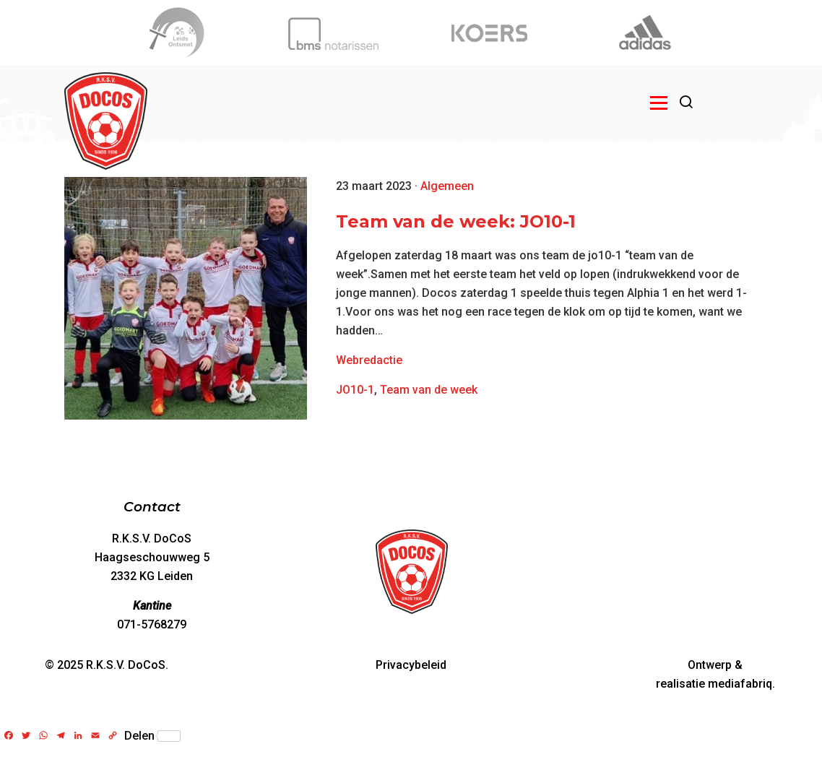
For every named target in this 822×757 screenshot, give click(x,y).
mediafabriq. (741, 684)
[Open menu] (658, 102)
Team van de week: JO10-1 (456, 221)
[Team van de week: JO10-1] (185, 298)
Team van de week (428, 390)
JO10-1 (355, 390)
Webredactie (369, 360)
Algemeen (447, 186)
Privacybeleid (411, 665)
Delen (152, 736)
